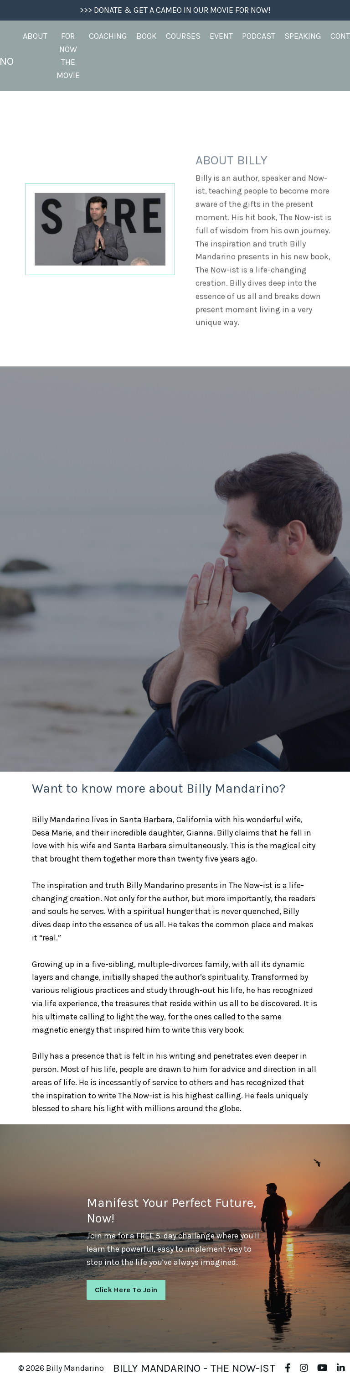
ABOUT (35, 36)
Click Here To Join (126, 1289)
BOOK (146, 36)
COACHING (108, 36)
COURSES (183, 36)
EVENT (221, 36)
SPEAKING (302, 36)
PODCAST (258, 36)
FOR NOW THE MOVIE (68, 55)
